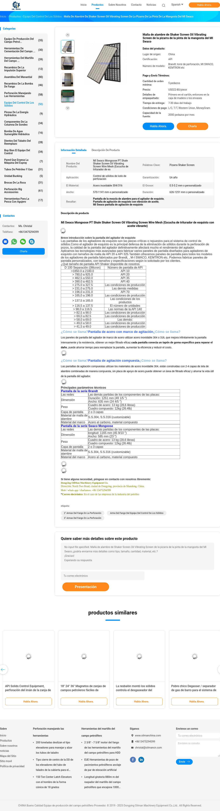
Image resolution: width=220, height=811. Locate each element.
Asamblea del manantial (23, 77)
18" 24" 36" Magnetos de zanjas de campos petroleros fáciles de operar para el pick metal (83, 690)
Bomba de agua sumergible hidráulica (23, 133)
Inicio (3, 735)
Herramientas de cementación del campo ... (23, 50)
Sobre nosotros (8, 745)
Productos (6, 740)
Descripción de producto (106, 150)
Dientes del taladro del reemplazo (23, 142)
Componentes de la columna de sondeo (23, 123)
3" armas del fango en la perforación (82, 518)
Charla (23, 251)
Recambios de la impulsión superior (23, 69)
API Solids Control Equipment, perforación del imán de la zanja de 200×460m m (28, 690)
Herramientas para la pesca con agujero (23, 200)
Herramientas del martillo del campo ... (23, 59)
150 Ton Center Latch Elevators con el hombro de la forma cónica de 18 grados (54, 782)
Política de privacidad (12, 766)
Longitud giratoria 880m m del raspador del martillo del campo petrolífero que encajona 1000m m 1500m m (102, 782)
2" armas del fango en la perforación (82, 513)
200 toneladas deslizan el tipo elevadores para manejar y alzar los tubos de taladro (54, 747)
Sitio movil (6, 761)
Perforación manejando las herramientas (23, 95)
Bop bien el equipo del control (23, 152)
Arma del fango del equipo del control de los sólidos (136, 513)
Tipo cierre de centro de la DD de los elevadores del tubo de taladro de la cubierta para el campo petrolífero (54, 765)
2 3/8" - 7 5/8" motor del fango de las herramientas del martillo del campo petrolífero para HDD (102, 747)
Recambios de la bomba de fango (23, 85)
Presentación (86, 587)
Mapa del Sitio (8, 756)
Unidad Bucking (23, 176)
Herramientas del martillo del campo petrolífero (98, 732)
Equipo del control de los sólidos (23, 104)
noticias (4, 750)
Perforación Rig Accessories (23, 191)
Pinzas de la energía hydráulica (23, 114)
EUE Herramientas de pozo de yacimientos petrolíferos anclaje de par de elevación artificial (102, 764)
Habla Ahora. (204, 4)
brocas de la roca (23, 182)
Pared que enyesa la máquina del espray (23, 161)
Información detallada (74, 150)
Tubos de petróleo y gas (23, 169)
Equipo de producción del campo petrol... (23, 40)
